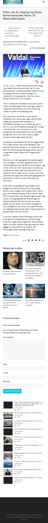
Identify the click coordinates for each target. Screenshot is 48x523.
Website (6, 381)
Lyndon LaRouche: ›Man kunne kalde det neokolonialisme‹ (29, 461)
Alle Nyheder (34, 42)
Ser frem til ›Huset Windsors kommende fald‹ (29, 437)
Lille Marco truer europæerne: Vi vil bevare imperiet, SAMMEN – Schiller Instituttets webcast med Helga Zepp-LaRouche (29, 445)
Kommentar (8, 337)
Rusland (23, 44)
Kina (17, 44)
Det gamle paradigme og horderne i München (29, 469)
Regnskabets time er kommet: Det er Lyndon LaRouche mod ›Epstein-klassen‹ (29, 453)
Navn (5, 364)
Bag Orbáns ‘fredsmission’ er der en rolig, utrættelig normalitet (35, 303)
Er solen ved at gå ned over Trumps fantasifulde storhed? (29, 421)
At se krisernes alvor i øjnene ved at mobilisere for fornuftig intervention (29, 413)
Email (5, 373)
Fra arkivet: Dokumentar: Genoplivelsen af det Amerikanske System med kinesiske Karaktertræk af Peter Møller (34, 273)
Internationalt (9, 44)
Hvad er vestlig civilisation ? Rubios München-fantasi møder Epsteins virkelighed (29, 477)
